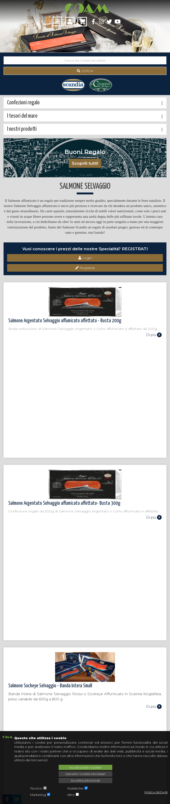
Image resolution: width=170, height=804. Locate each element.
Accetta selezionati (85, 780)
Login (85, 258)
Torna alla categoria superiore (31, 589)
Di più (154, 334)
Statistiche (75, 788)
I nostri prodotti (12, 652)
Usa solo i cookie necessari (85, 774)
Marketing (38, 795)
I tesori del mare (12, 656)
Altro (71, 795)
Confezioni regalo (13, 660)
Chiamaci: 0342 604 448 (85, 620)
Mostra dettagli (156, 792)
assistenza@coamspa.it (30, 705)
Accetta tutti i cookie (85, 767)
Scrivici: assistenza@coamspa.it (85, 637)
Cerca (85, 71)
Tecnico (36, 788)
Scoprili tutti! (85, 163)
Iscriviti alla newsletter (85, 721)
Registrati (85, 268)
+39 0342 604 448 (26, 713)
